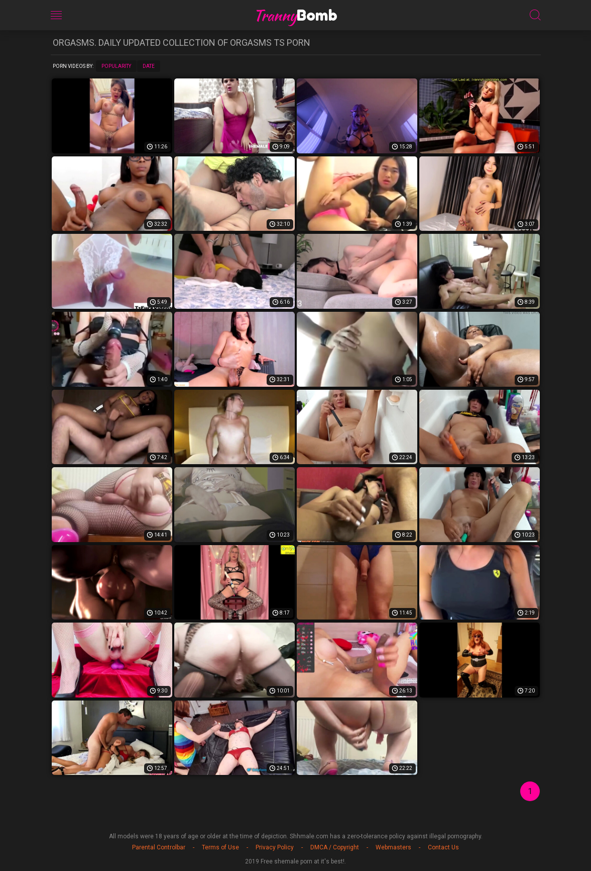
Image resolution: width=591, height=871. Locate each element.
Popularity (116, 66)
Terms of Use (220, 847)
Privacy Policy (275, 847)
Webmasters (393, 847)
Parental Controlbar (158, 847)
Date (149, 66)
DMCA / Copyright (334, 847)
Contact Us (443, 847)
